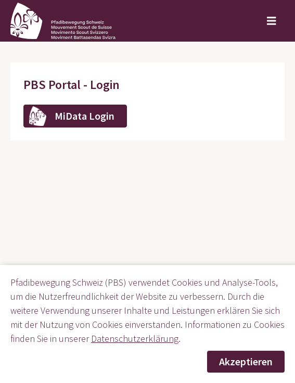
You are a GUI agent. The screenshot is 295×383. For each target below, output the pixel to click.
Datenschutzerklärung (134, 338)
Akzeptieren (246, 361)
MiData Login (84, 115)
